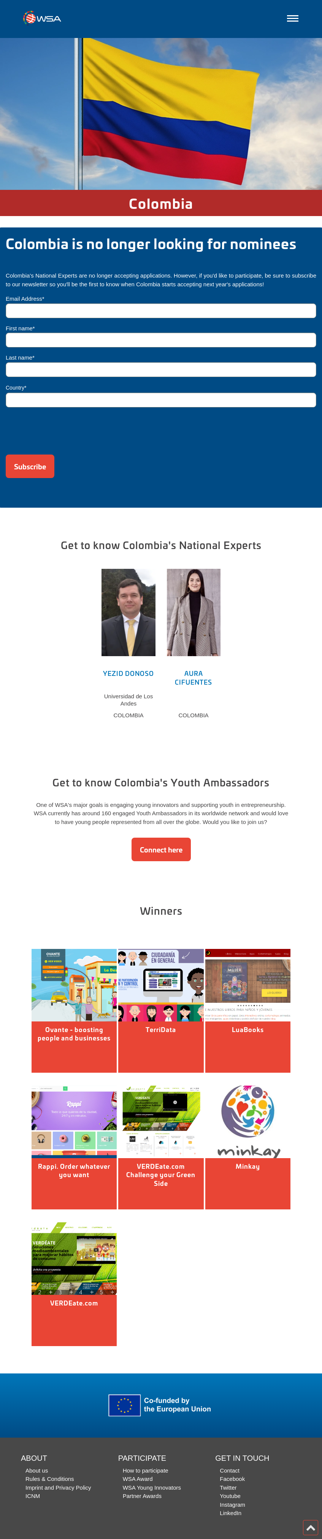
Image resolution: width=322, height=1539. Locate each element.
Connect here (161, 849)
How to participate (145, 1470)
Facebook (232, 1479)
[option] (161, 114)
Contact (230, 1470)
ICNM (32, 1496)
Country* (16, 388)
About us (36, 1470)
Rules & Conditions (49, 1479)
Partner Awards (142, 1496)
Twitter (228, 1487)
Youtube (230, 1496)
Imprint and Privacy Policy (58, 1487)
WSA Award (138, 1479)
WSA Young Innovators (152, 1487)
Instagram (232, 1504)
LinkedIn (230, 1513)
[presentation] (63, 428)
